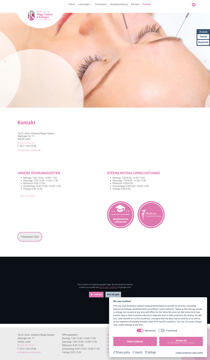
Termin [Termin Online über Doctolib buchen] (203, 36)
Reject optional (135, 341)
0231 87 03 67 (27, 143)
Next (204, 61)
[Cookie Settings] (150, 352)
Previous (5, 61)
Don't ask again (113, 294)
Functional (171, 330)
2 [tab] (107, 105)
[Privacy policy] (121, 352)
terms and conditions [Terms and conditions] (108, 287)
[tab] (30, 237)
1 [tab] (102, 105)
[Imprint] (137, 352)
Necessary (150, 330)
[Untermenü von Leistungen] (91, 4)
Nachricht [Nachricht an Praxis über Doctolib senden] (203, 42)
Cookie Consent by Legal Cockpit (189, 353)
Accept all (181, 341)
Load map (98, 294)
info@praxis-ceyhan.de (29, 150)
